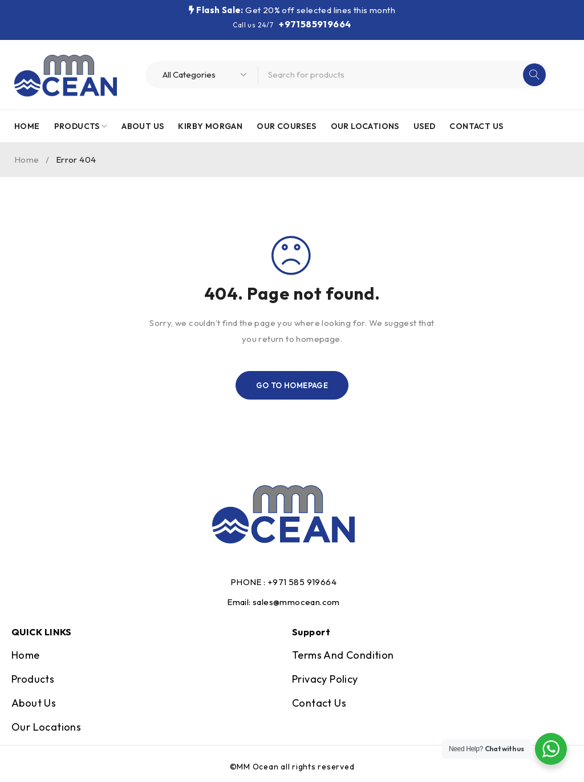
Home (26, 159)
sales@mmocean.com (296, 601)
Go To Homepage (292, 385)
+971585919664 (315, 24)
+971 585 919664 (301, 582)
